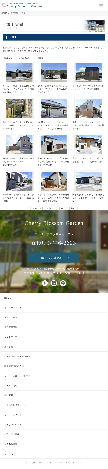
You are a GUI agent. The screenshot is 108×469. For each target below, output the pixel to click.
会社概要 (8, 395)
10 (62, 208)
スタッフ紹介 (10, 317)
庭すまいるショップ (14, 424)
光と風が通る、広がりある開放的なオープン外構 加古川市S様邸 (88, 197)
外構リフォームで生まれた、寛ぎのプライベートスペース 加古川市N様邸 (18, 161)
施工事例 (8, 346)
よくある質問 (10, 444)
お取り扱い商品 (12, 434)
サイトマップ (10, 337)
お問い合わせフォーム (15, 405)
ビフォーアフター (13, 307)
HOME (4, 13)
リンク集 (8, 454)
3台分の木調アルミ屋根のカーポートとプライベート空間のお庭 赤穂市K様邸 (56, 89)
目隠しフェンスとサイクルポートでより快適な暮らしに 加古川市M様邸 (88, 125)
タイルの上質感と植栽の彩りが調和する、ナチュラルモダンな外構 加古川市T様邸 (22, 89)
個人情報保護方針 (13, 327)
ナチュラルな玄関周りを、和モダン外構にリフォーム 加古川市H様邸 (18, 197)
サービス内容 (10, 385)
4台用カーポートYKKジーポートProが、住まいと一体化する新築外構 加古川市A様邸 (53, 125)
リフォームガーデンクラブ (17, 376)
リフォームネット (13, 415)
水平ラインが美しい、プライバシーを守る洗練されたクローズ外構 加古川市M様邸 (57, 161)
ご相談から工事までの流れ (17, 356)
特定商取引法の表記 (14, 366)
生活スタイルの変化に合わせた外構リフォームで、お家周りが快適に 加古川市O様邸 (53, 197)
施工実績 (14, 13)
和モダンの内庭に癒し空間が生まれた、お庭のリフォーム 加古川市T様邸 (18, 125)
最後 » (73, 208)
